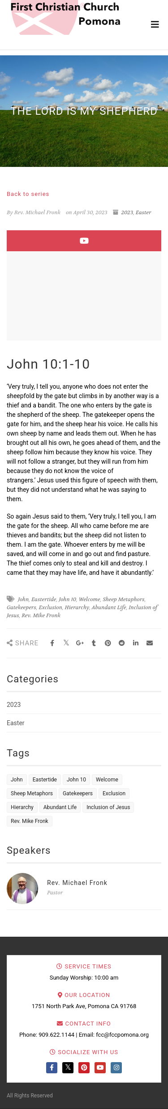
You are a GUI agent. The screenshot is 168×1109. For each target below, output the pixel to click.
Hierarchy (77, 607)
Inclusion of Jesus (108, 807)
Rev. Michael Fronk (77, 882)
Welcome (89, 599)
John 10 (67, 599)
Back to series (28, 194)
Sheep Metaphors (123, 599)
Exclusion (50, 607)
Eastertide (43, 599)
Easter (143, 212)
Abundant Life (109, 607)
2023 (127, 212)
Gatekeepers (21, 607)
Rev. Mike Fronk (41, 615)
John (23, 599)
